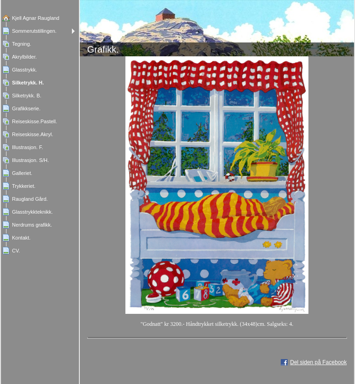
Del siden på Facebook (318, 362)
